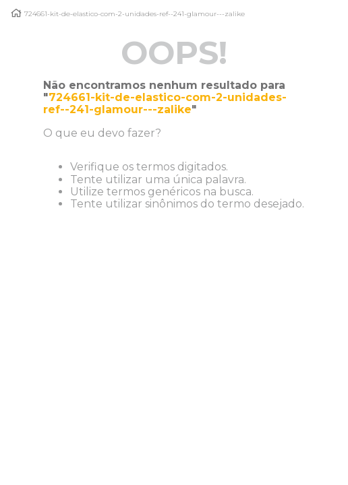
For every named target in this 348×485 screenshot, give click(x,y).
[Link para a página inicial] (16, 13)
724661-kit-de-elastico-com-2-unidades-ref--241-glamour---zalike (134, 14)
